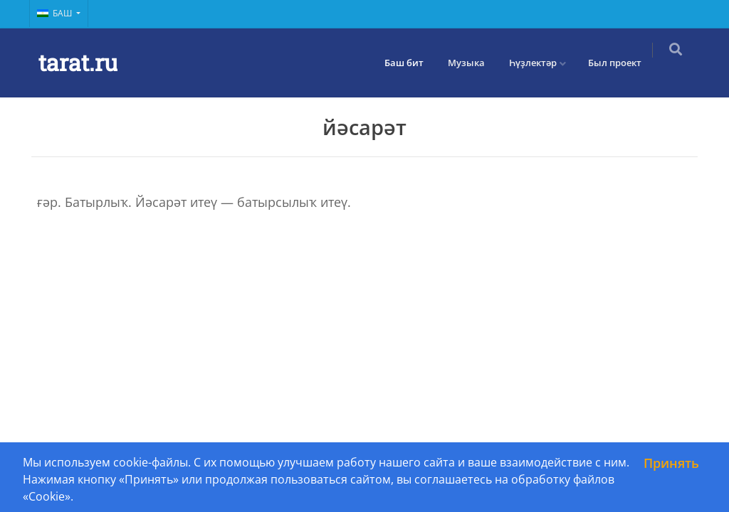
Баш (55, 13)
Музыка (474, 62)
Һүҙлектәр (541, 62)
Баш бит (412, 62)
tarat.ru (77, 62)
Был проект (623, 62)
